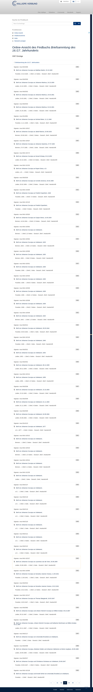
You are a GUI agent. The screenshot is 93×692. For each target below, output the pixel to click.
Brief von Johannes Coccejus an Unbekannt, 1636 (30, 267)
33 (65, 683)
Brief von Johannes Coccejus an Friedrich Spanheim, (30, 205)
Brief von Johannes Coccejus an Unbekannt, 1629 (30, 242)
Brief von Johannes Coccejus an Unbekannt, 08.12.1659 (31, 365)
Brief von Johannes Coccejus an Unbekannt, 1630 (30, 254)
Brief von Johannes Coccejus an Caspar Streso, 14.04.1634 (32, 217)
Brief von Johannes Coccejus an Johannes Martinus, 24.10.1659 (34, 82)
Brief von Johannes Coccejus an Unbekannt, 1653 (30, 353)
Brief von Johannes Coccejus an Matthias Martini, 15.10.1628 (33, 70)
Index (15, 38)
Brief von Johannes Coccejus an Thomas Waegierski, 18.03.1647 (34, 598)
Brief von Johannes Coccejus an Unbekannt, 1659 (30, 377)
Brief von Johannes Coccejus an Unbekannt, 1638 (30, 291)
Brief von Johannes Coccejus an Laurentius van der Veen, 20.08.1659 (35, 561)
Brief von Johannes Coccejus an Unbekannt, (28, 230)
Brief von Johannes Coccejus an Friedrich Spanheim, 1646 (32, 193)
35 (73, 683)
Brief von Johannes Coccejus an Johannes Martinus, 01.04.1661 (34, 107)
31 (57, 683)
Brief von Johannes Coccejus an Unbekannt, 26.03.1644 (31, 328)
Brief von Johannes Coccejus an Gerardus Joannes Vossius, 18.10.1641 (36, 586)
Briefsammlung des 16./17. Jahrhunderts (26, 62)
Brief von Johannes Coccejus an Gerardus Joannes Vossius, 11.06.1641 (36, 574)
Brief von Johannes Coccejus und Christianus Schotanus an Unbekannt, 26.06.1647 (40, 661)
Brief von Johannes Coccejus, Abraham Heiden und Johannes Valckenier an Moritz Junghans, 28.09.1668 (46, 649)
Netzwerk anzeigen (19, 41)
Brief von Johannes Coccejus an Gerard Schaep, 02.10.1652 (33, 156)
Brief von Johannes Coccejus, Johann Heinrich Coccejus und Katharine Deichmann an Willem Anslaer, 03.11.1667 (45, 623)
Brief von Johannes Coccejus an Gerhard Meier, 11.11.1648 (32, 119)
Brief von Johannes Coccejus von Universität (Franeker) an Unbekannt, (36, 637)
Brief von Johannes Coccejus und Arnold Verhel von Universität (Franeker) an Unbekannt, (41, 673)
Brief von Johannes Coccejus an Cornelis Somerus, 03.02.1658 (34, 181)
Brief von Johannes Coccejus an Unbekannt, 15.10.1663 (31, 389)
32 (61, 683)
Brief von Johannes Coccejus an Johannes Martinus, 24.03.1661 (34, 95)
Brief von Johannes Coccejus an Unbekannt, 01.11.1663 (31, 402)
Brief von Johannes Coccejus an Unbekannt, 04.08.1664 (31, 414)
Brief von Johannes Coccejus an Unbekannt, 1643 (30, 316)
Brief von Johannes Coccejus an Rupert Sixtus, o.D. (30, 168)
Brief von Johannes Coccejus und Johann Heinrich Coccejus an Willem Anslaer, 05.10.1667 (42, 611)
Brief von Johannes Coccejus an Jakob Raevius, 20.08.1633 (33, 131)
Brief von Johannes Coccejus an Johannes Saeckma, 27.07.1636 (34, 144)
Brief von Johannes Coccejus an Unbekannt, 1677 (30, 426)
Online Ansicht (17, 33)
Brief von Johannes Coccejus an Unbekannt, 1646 (30, 340)
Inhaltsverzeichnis (18, 35)
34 (69, 683)
